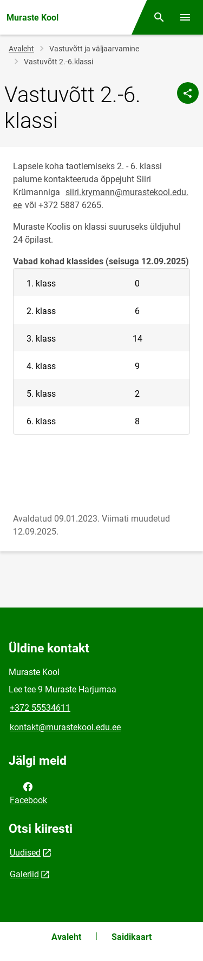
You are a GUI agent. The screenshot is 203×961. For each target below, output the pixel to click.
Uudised (25, 852)
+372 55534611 (40, 708)
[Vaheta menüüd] (185, 17)
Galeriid (24, 874)
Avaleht (21, 48)
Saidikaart (132, 937)
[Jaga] (188, 93)
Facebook (28, 792)
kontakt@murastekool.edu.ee (65, 727)
